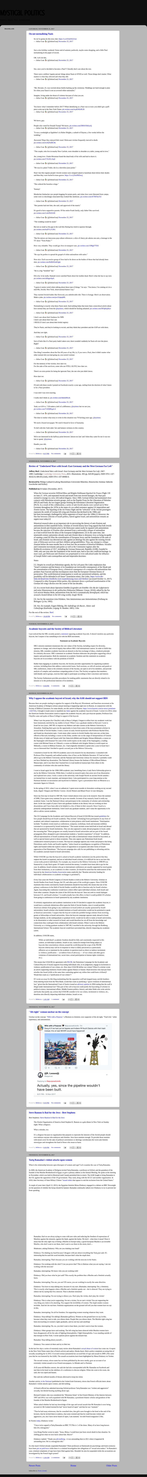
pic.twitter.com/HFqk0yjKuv (100, 308)
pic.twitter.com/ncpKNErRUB (73, 109)
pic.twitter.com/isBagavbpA (44, 278)
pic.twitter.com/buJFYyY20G (44, 229)
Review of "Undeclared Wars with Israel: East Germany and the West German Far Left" (71, 466)
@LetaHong (60, 1439)
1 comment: (55, 999)
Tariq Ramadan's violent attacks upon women (50, 1160)
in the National (46, 1381)
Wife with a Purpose (54, 1017)
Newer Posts (34, 1465)
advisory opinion (83, 984)
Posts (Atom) (42, 1471)
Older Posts (111, 1465)
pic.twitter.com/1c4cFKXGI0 (44, 213)
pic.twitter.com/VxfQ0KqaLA (45, 409)
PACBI (69, 962)
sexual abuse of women (89, 1349)
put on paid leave (43, 1448)
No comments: (56, 453)
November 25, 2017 (66, 41)
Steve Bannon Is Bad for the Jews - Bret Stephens (52, 1112)
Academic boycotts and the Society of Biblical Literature (55, 629)
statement (64, 634)
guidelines (103, 816)
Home (73, 1465)
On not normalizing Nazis (41, 34)
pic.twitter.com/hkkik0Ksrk (60, 398)
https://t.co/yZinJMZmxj (74, 175)
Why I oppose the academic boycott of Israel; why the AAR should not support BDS (68, 698)
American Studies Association (56, 872)
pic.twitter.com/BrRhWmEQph (49, 262)
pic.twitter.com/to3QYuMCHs (45, 143)
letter (68, 711)
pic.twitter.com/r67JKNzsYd (90, 197)
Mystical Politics (22, 13)
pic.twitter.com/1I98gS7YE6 (88, 246)
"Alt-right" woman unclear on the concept (49, 1012)
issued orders (67, 1180)
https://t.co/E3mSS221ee (68, 39)
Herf (51, 612)
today (38, 1421)
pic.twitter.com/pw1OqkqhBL (55, 297)
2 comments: (55, 686)
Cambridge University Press (55, 474)
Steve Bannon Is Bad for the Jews (52, 1118)
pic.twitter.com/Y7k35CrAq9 (44, 159)
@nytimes (59, 308)
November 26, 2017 (66, 413)
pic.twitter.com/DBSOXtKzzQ (80, 126)
